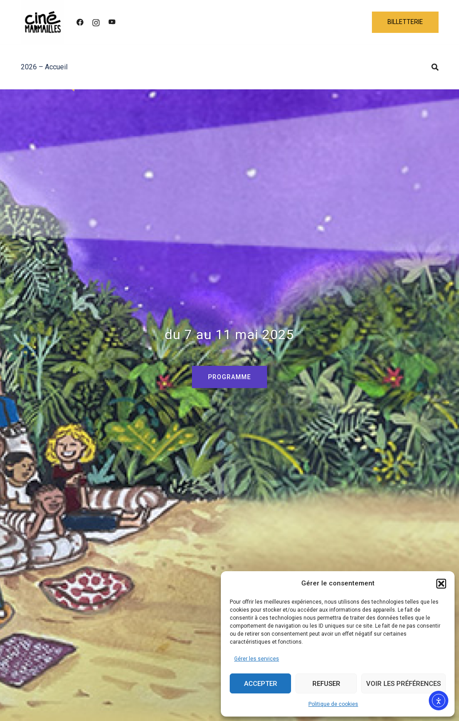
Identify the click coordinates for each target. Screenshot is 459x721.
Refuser (326, 684)
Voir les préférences (403, 684)
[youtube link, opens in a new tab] (112, 22)
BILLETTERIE (405, 21)
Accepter (260, 684)
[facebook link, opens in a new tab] (80, 22)
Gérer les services (256, 659)
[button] (441, 583)
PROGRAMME (229, 377)
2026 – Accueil (44, 67)
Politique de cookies (333, 704)
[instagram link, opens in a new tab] (96, 22)
